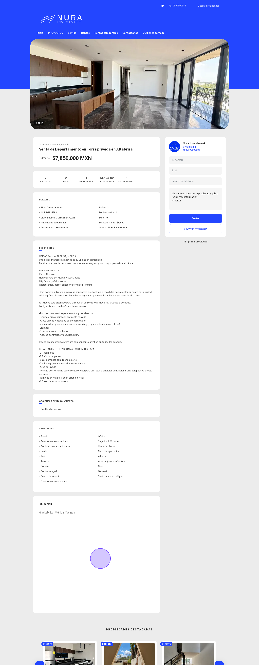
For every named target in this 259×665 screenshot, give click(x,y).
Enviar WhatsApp (195, 228)
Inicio (40, 32)
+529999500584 (191, 150)
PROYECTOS (55, 32)
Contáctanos (130, 32)
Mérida (56, 144)
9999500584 (189, 147)
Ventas (72, 32)
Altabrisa (46, 144)
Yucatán (65, 144)
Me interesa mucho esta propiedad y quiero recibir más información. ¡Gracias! (195, 199)
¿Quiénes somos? (153, 32)
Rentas (85, 32)
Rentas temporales (106, 32)
